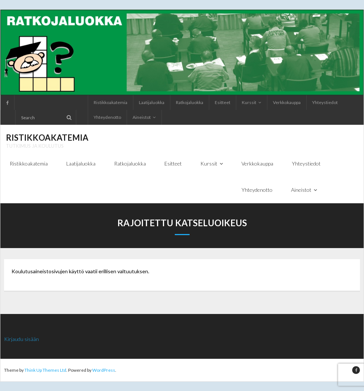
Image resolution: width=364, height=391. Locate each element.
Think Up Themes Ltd (45, 370)
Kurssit (249, 102)
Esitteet (222, 102)
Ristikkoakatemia (110, 102)
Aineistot (142, 117)
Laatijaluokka (151, 102)
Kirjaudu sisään (21, 339)
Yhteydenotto (107, 117)
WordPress (103, 370)
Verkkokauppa (287, 102)
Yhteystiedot (325, 102)
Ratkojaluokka (189, 102)
